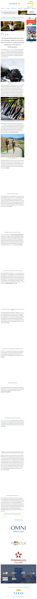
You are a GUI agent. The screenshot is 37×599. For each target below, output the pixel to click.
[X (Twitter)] (30, 3)
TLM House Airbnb (20, 587)
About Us (9, 587)
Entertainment (27, 8)
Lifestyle (3, 8)
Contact (12, 587)
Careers (16, 587)
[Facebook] (28, 3)
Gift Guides (20, 8)
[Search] (32, 7)
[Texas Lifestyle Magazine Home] (15, 4)
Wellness (20, 19)
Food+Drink (33, 8)
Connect (31, 1)
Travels (8, 8)
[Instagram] (32, 3)
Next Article (21, 516)
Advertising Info (26, 587)
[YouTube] (32, 5)
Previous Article (4, 516)
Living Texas (13, 8)
